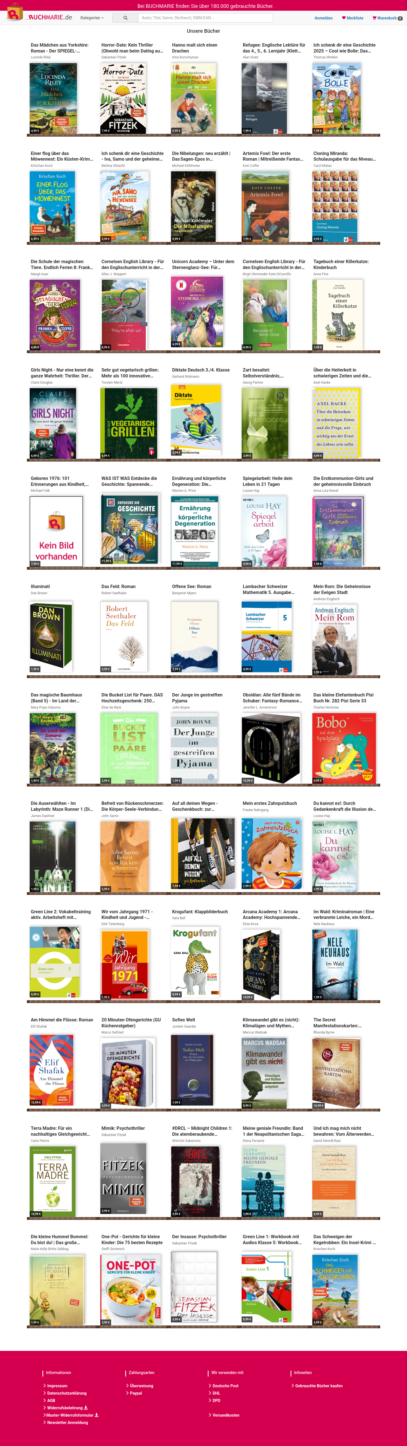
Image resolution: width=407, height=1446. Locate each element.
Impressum (54, 1386)
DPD (214, 1400)
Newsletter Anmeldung (65, 1422)
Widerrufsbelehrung (65, 1408)
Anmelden (324, 18)
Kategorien (92, 18)
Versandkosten (223, 1415)
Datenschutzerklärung (64, 1393)
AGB (48, 1400)
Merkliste (352, 18)
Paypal (133, 1393)
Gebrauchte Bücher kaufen (317, 1386)
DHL (214, 1393)
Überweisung (139, 1386)
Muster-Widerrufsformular (70, 1415)
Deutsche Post (223, 1386)
